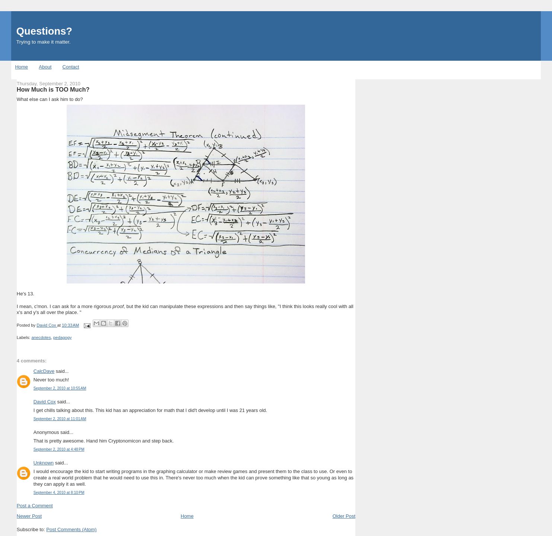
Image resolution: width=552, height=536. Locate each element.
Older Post (344, 516)
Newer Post (29, 516)
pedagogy (62, 337)
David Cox (45, 402)
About (45, 67)
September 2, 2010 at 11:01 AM (60, 419)
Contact (71, 67)
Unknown (44, 463)
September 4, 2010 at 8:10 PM (59, 493)
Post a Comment (35, 505)
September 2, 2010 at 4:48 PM (59, 449)
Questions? (44, 31)
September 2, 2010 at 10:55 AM (60, 388)
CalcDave (44, 371)
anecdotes (41, 337)
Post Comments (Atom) (71, 529)
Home (21, 67)
